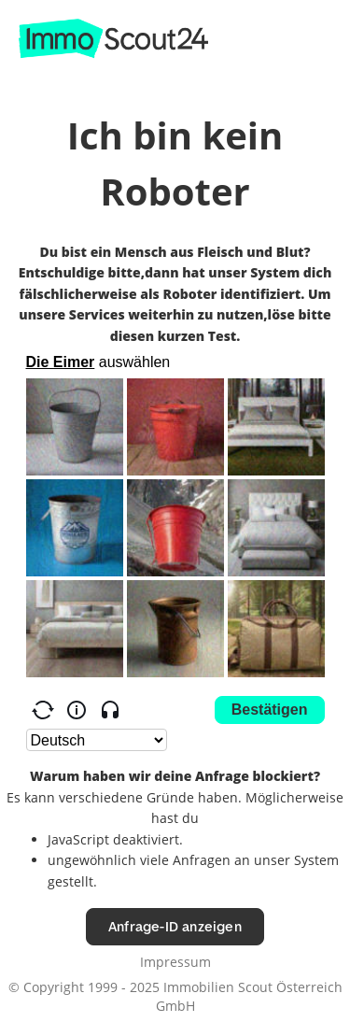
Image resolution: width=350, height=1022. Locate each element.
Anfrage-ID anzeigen (175, 926)
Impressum (175, 962)
